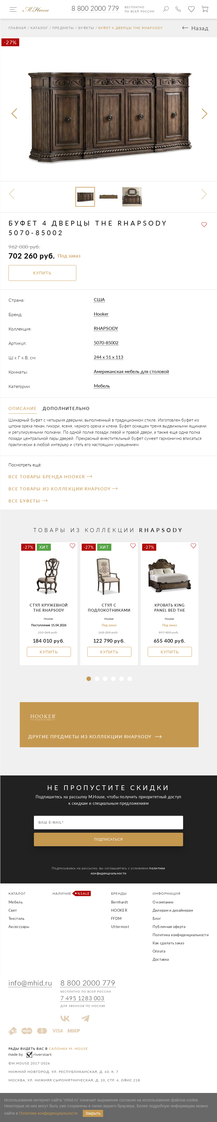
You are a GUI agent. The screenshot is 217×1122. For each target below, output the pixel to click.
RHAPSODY (106, 328)
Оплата (159, 951)
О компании (163, 902)
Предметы (63, 28)
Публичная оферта (169, 926)
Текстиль (16, 918)
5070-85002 (106, 342)
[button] (88, 678)
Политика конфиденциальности (181, 935)
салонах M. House (68, 1048)
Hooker (101, 313)
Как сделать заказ (168, 943)
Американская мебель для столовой (131, 371)
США (99, 299)
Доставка (161, 959)
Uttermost (120, 926)
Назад (200, 28)
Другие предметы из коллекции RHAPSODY (95, 736)
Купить (49, 651)
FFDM (116, 918)
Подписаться (108, 839)
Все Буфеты (27, 500)
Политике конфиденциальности (48, 1113)
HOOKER (119, 910)
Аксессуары (18, 926)
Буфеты (86, 28)
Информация (167, 893)
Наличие (70, 893)
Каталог (39, 28)
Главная (17, 28)
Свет (12, 910)
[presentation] (14, 114)
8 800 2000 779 (95, 8)
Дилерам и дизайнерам (173, 910)
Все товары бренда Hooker (50, 476)
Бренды (119, 893)
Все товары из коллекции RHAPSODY (63, 488)
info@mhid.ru (30, 983)
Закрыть (93, 1113)
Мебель (102, 385)
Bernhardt (119, 902)
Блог (157, 918)
